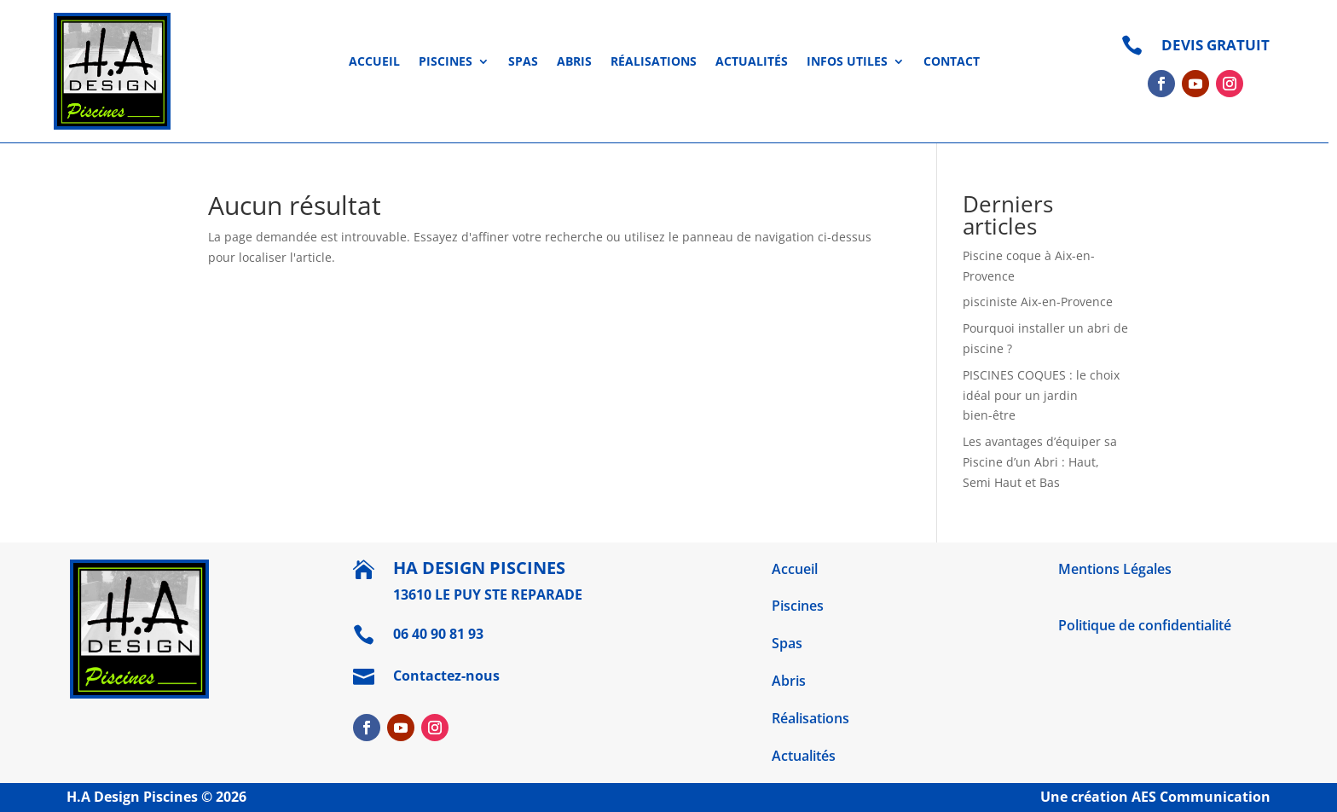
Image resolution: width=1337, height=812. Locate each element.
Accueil (374, 62)
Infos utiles (847, 62)
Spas (523, 62)
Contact (951, 62)
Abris (574, 62)
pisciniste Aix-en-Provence (1038, 301)
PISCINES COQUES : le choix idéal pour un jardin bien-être (1041, 395)
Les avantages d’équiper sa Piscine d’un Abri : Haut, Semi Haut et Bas (1040, 461)
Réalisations (654, 62)
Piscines (445, 62)
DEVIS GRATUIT (1215, 45)
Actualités (751, 62)
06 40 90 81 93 (438, 633)
